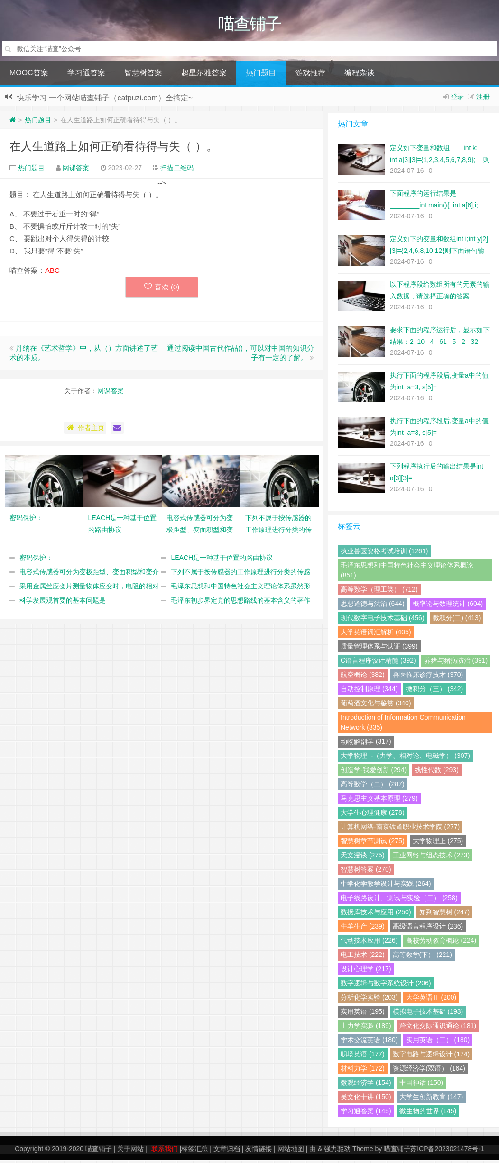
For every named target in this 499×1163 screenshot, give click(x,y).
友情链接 (258, 1151)
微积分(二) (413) (457, 620)
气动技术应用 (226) (369, 943)
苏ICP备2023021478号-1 (447, 1151)
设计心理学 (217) (366, 971)
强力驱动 (337, 1151)
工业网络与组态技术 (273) (431, 858)
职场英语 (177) (363, 1057)
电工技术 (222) (363, 957)
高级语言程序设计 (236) (428, 929)
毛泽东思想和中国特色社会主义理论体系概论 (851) (407, 573)
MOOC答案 (28, 76)
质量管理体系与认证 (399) (379, 649)
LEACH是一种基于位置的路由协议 (222, 560)
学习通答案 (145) (366, 1114)
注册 (483, 99)
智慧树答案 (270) (366, 872)
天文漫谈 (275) (363, 858)
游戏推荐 (310, 76)
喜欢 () (162, 290)
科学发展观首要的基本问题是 (62, 603)
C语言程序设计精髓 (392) (378, 663)
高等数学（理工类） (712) (379, 592)
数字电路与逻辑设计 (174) (431, 1057)
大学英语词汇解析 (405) (376, 635)
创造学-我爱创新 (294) (374, 772)
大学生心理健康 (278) (373, 815)
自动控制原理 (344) (369, 691)
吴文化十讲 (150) (366, 1099)
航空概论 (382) (363, 677)
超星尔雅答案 (204, 76)
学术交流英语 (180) (369, 1042)
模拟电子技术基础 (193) (428, 1014)
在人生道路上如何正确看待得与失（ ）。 (113, 149)
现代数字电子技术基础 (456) (383, 620)
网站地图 (290, 1151)
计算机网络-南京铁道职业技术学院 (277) (400, 829)
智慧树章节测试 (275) (373, 843)
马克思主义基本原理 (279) (379, 801)
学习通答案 (86, 76)
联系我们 (164, 1151)
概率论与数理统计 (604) (448, 606)
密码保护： (36, 560)
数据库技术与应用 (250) (376, 915)
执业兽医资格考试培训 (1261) (384, 554)
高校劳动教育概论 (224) (441, 943)
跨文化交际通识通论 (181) (438, 1028)
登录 (457, 99)
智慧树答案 (143, 76)
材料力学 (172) (363, 1071)
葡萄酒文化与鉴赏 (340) (376, 706)
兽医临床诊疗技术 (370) (428, 677)
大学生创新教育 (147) (431, 1099)
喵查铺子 (98, 1151)
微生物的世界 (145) (428, 1114)
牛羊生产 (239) (363, 929)
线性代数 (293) (437, 772)
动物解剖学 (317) (366, 744)
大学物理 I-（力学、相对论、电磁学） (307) (405, 758)
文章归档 (226, 1151)
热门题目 (261, 76)
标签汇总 (194, 1151)
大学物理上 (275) (438, 843)
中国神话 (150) (421, 1085)
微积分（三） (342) (434, 691)
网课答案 (76, 170)
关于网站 (130, 1151)
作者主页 (85, 430)
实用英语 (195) (363, 1014)
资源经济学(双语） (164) (429, 1071)
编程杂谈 (359, 76)
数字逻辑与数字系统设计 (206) (386, 986)
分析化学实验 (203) (369, 1000)
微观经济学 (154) (366, 1085)
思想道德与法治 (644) (373, 606)
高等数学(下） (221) (422, 957)
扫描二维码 (177, 170)
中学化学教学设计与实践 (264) (386, 886)
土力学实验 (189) (366, 1028)
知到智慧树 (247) (444, 915)
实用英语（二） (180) (438, 1042)
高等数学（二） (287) (373, 787)
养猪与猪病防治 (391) (456, 663)
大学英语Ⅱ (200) (431, 1000)
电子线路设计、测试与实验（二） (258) (399, 900)
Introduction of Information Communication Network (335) (403, 725)
